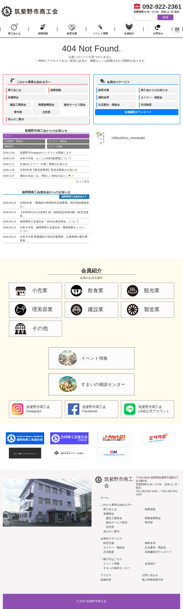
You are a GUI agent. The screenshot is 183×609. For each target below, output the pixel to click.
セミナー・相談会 (151, 97)
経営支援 (71, 29)
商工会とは (14, 29)
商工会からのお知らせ (154, 90)
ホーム (105, 497)
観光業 (143, 290)
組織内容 (106, 579)
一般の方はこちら (111, 559)
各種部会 (13, 97)
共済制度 (146, 104)
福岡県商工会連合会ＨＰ (74, 196)
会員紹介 (129, 29)
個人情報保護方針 (152, 579)
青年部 (18, 112)
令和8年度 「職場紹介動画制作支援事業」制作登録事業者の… (46, 204)
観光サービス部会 (74, 104)
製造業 (143, 309)
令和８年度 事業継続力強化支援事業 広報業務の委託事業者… (45, 238)
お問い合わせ (150, 575)
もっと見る (82, 181)
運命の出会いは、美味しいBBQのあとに (38, 176)
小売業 (31, 290)
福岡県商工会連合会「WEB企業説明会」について (41, 221)
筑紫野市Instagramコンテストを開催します (37, 152)
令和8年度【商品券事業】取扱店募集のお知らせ (40, 170)
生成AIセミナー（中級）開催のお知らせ (35, 164)
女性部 (46, 112)
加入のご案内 (16, 119)
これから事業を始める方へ (30, 80)
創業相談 (43, 29)
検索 (165, 17)
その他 (31, 328)
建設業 (87, 309)
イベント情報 (100, 29)
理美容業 (34, 309)
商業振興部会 (46, 104)
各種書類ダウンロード (138, 112)
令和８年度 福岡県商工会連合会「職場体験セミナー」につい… (45, 229)
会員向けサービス (114, 80)
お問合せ (158, 29)
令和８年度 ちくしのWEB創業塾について (37, 158)
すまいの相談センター (91, 384)
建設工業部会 (18, 104)
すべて (7, 136)
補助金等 (103, 97)
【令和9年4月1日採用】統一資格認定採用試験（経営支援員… (45, 213)
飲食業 (87, 290)
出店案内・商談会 (109, 104)
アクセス (106, 575)
